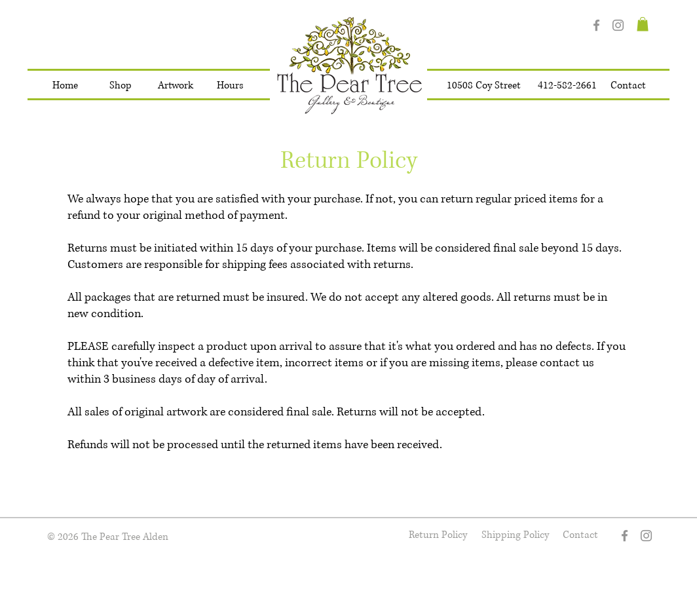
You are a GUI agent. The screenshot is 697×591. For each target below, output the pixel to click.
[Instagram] (618, 25)
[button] (120, 86)
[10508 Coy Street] (484, 86)
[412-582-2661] (567, 86)
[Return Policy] (437, 535)
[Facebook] (596, 25)
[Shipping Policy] (515, 535)
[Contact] (628, 86)
